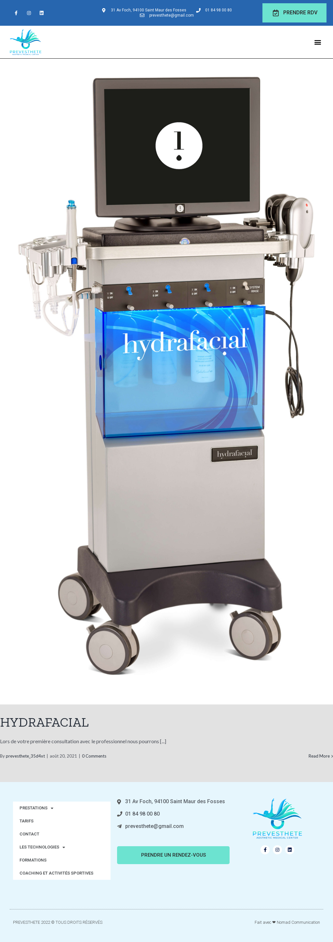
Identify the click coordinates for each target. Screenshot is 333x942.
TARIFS (26, 821)
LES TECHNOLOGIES (42, 847)
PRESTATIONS (36, 808)
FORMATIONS (33, 860)
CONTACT (29, 834)
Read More (319, 756)
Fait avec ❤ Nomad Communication (287, 922)
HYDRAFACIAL (44, 722)
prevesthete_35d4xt (25, 756)
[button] (318, 41)
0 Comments (94, 756)
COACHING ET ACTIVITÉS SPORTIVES (56, 873)
